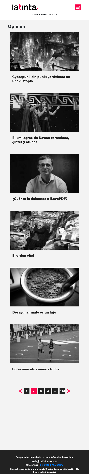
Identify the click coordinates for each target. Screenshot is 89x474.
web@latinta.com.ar (44, 461)
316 (62, 391)
